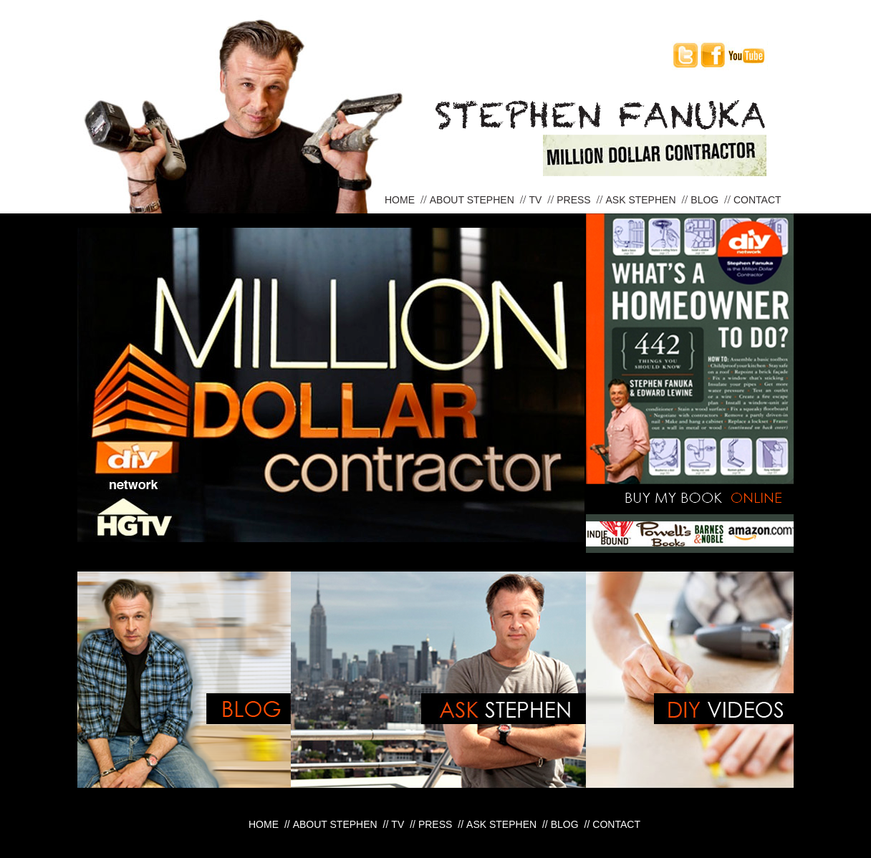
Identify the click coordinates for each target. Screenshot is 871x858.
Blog (705, 200)
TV (537, 200)
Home (401, 200)
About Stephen (473, 200)
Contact (757, 200)
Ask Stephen (641, 200)
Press (575, 200)
